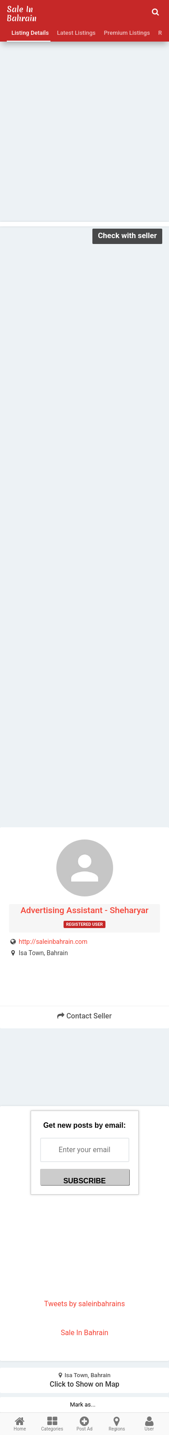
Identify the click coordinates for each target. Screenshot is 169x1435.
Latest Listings (75, 32)
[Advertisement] (84, 112)
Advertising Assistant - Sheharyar (84, 910)
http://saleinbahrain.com (52, 941)
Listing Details (29, 32)
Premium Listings (125, 32)
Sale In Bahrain (85, 1332)
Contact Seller (84, 1016)
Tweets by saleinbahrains (84, 1303)
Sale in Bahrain (22, 14)
